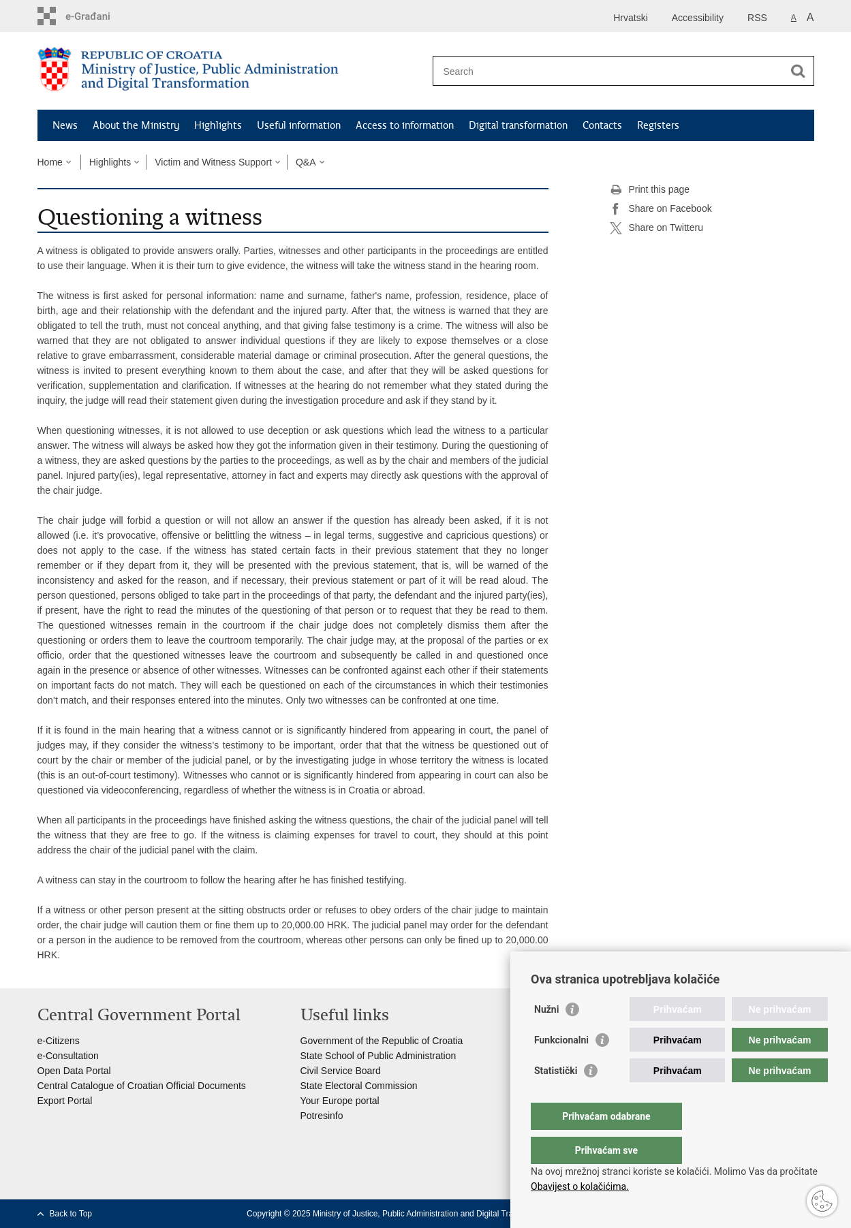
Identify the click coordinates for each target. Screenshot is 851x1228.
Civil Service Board (340, 1070)
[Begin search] (798, 71)
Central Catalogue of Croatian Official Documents (141, 1085)
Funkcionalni (561, 1067)
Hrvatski (630, 17)
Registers (658, 125)
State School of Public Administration (378, 1055)
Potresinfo (321, 1115)
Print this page (650, 190)
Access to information (405, 125)
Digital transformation (518, 125)
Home (50, 162)
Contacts (602, 125)
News (65, 125)
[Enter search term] (609, 71)
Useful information (299, 125)
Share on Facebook (661, 209)
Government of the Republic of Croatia (381, 1040)
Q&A (306, 162)
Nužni (546, 1036)
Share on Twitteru (656, 228)
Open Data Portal (74, 1070)
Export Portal (65, 1100)
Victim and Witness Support (213, 162)
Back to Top (71, 1213)
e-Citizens (58, 1040)
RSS (757, 17)
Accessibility (698, 17)
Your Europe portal (340, 1100)
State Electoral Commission (359, 1085)
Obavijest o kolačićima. (580, 1186)
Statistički (555, 1097)
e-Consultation (68, 1055)
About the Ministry (136, 125)
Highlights (218, 125)
